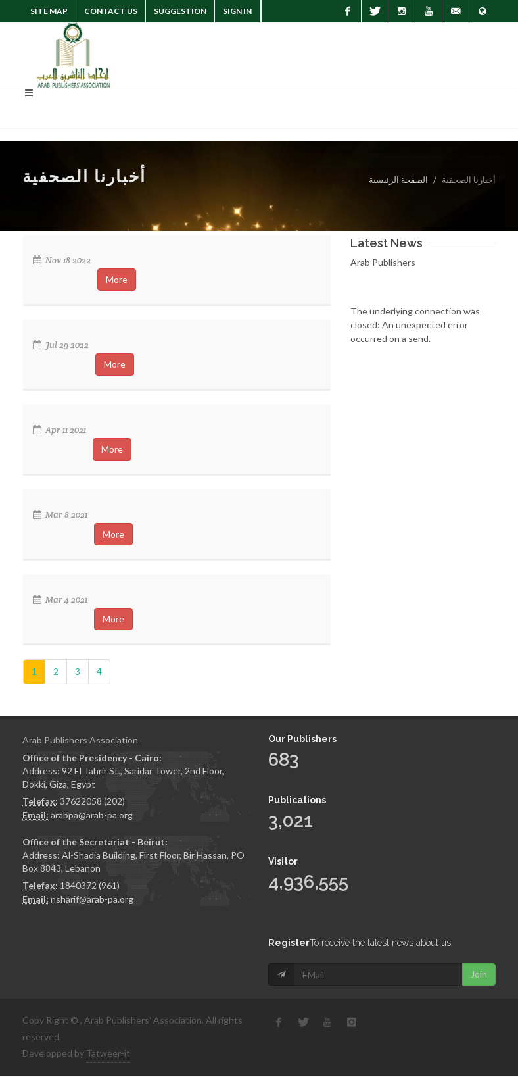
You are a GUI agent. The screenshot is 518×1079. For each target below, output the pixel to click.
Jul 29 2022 (61, 345)
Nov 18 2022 (62, 260)
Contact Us (110, 11)
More (117, 279)
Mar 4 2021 (60, 599)
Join (479, 974)
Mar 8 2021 (60, 514)
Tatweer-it (108, 1053)
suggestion (180, 11)
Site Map (49, 11)
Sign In (237, 11)
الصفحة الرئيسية (398, 179)
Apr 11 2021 (59, 430)
